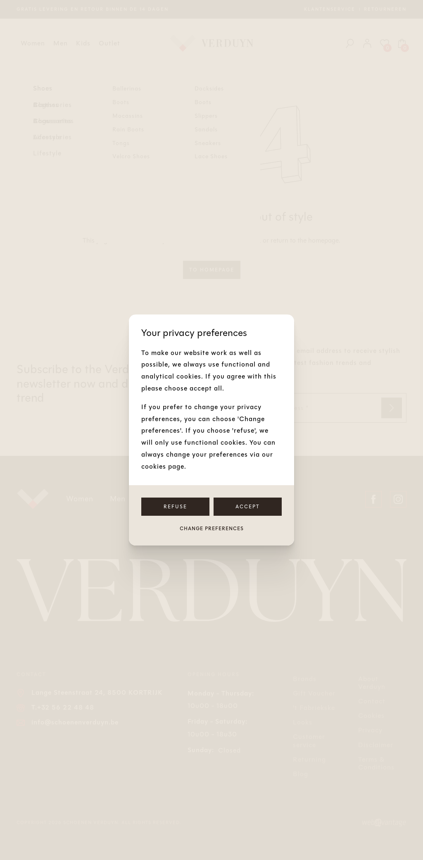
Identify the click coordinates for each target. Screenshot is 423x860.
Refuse (175, 506)
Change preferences (212, 528)
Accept (247, 506)
